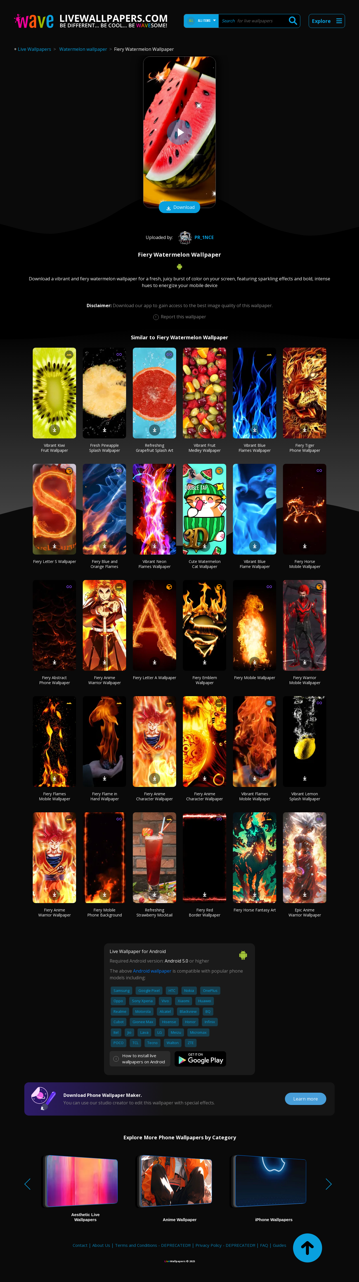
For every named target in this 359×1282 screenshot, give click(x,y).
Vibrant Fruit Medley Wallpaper (204, 448)
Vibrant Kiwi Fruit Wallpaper (54, 448)
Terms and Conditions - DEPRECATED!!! (153, 1245)
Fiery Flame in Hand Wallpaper (104, 796)
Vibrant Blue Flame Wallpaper (255, 564)
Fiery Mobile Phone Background (104, 912)
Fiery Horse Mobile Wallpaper (304, 564)
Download (179, 207)
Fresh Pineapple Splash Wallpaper (104, 448)
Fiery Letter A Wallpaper (154, 677)
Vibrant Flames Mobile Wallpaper (254, 796)
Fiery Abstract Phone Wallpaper (54, 680)
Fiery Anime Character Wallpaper (154, 796)
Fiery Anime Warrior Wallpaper (104, 680)
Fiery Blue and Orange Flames (104, 564)
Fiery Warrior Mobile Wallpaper (304, 680)
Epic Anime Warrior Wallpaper (305, 912)
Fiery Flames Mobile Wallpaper (54, 796)
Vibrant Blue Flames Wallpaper (254, 448)
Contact (80, 1245)
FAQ (264, 1245)
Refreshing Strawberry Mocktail (154, 912)
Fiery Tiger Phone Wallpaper (304, 448)
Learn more (305, 1099)
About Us (101, 1245)
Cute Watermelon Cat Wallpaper (205, 564)
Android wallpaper (152, 971)
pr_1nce (195, 237)
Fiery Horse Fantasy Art (254, 910)
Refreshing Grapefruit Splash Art (154, 448)
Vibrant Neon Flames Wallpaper (154, 564)
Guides (279, 1245)
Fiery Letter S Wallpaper (54, 561)
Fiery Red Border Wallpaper (204, 912)
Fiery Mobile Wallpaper (254, 677)
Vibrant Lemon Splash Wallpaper (304, 796)
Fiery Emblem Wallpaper (204, 680)
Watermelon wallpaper (83, 49)
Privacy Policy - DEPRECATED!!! (225, 1245)
